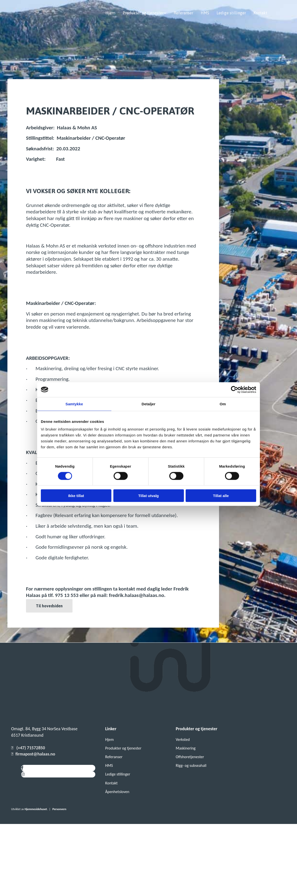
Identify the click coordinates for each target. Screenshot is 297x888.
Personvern (59, 809)
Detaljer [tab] (148, 404)
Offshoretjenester (190, 756)
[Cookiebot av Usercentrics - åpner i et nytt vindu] (234, 389)
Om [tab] (223, 404)
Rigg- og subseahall (191, 765)
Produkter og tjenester (143, 13)
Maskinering (186, 748)
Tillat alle (221, 496)
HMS (205, 13)
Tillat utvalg (148, 496)
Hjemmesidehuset (36, 809)
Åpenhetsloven (117, 791)
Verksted (183, 739)
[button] (49, 606)
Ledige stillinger (231, 13)
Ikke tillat (76, 496)
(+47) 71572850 (30, 748)
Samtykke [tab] (74, 404)
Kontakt (260, 13)
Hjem (110, 13)
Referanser (183, 13)
